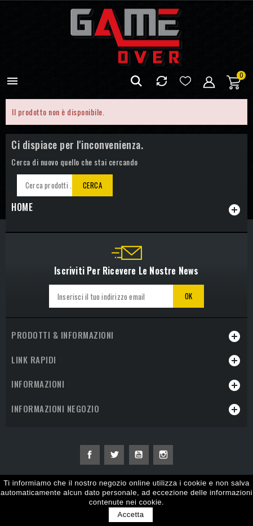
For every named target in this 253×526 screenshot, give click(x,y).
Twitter (114, 455)
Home (22, 207)
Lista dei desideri (185, 81)
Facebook (90, 455)
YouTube (139, 455)
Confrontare (161, 81)
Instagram (163, 455)
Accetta (131, 514)
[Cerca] (63, 185)
